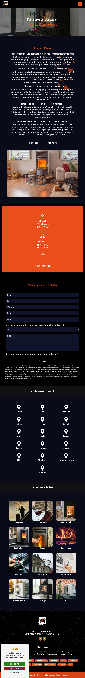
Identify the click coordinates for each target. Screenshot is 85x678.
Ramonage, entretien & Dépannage (59, 652)
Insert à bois (73, 660)
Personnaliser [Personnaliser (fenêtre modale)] (14, 672)
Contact (71, 654)
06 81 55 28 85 (42, 247)
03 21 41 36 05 (42, 245)
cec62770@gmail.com (42, 265)
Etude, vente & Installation (40, 652)
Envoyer (44, 350)
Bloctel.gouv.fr (74, 365)
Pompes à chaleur (52, 654)
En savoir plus (32, 142)
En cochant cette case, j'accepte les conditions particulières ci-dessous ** (33, 343)
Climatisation (41, 654)
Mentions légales (49, 675)
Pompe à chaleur (50, 665)
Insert (63, 660)
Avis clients (63, 654)
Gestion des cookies (62, 675)
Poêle (30, 660)
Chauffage (62, 665)
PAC (70, 665)
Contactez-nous (51, 142)
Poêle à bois (54, 660)
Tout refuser (15, 668)
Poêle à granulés (41, 660)
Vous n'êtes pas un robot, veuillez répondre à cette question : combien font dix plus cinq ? (36, 314)
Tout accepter (14, 663)
